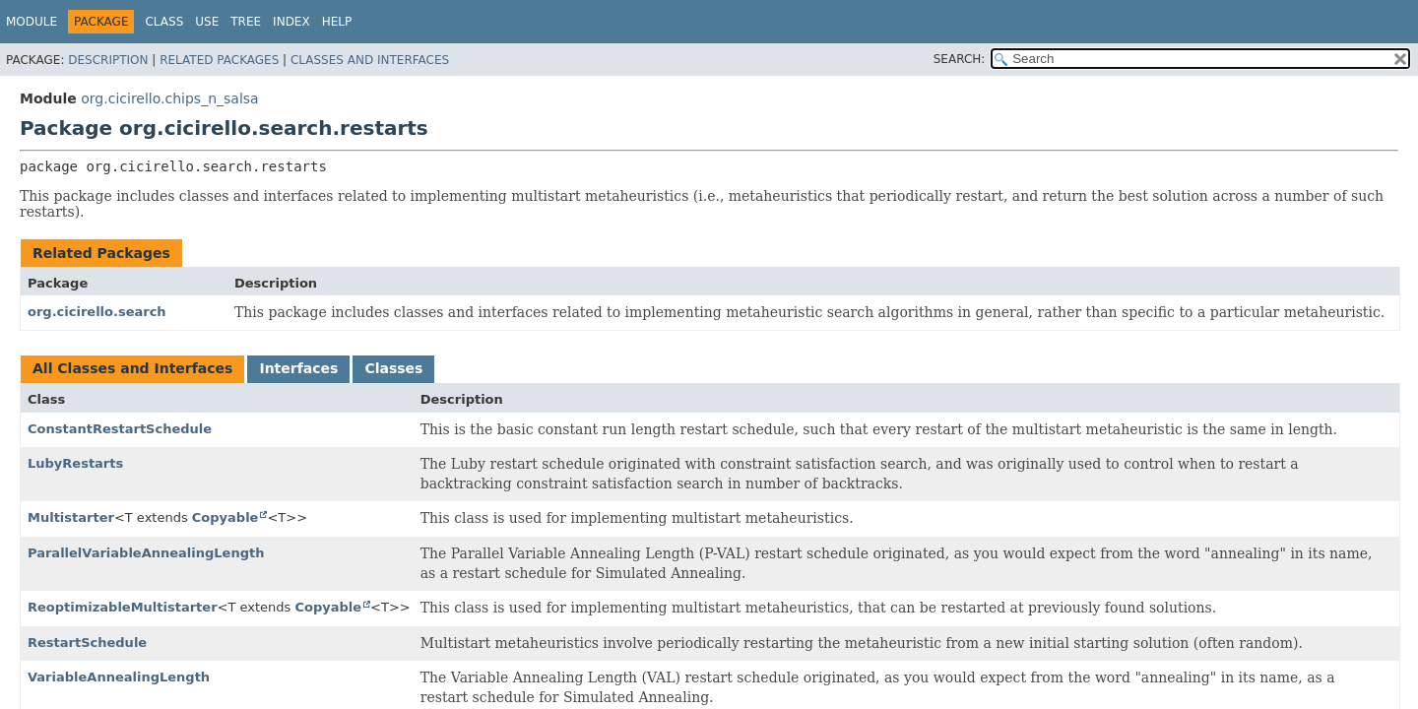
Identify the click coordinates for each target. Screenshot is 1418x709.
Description (108, 60)
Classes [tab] (393, 368)
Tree (245, 22)
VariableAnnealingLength (119, 677)
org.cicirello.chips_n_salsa (169, 98)
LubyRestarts (75, 463)
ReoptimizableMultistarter (123, 607)
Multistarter (71, 517)
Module (31, 22)
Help (337, 22)
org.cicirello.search (97, 311)
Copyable (225, 517)
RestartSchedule (87, 642)
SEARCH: (960, 59)
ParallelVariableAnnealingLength (146, 553)
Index (291, 22)
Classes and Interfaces (369, 60)
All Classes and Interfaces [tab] (132, 368)
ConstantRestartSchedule (120, 428)
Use (207, 22)
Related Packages (219, 60)
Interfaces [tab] (298, 368)
